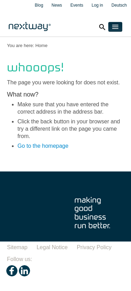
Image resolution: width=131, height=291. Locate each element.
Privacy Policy (94, 247)
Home (41, 45)
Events (77, 5)
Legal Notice (52, 247)
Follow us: (19, 259)
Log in (97, 5)
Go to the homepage (42, 146)
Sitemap (17, 247)
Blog (39, 5)
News (57, 5)
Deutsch (119, 5)
